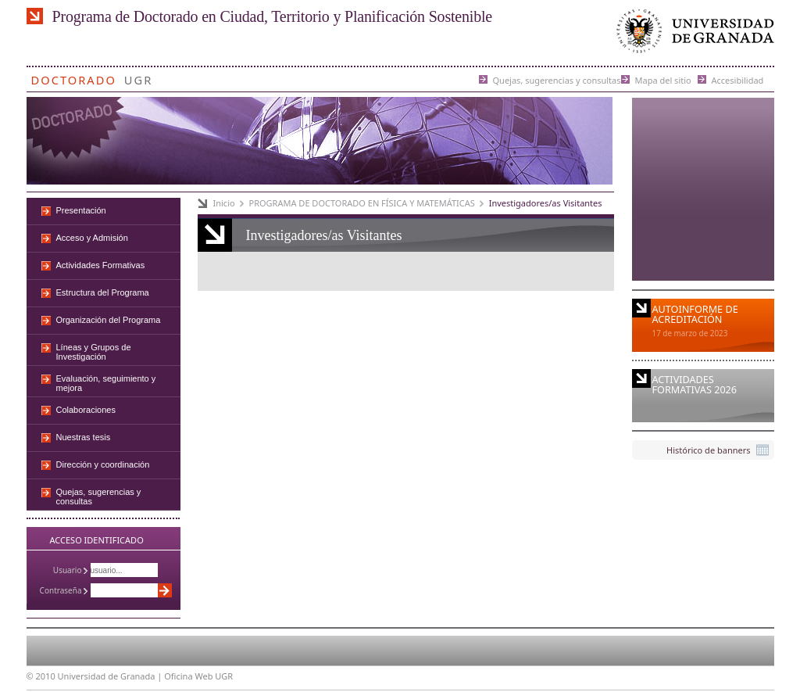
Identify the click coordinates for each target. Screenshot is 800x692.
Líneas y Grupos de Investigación (93, 351)
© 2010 (41, 676)
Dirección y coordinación (103, 464)
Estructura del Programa (102, 292)
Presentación (81, 210)
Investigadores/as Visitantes (545, 203)
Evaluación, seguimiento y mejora (106, 383)
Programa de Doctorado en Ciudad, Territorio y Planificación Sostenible (272, 16)
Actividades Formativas (100, 265)
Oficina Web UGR (198, 676)
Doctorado (73, 77)
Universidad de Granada (692, 35)
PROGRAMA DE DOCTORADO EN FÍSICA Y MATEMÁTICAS (362, 203)
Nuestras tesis (83, 437)
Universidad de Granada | (111, 676)
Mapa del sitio (663, 79)
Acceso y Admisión (92, 237)
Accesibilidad (738, 79)
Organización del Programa (108, 319)
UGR (138, 77)
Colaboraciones (86, 409)
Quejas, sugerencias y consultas (557, 79)
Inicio (224, 203)
